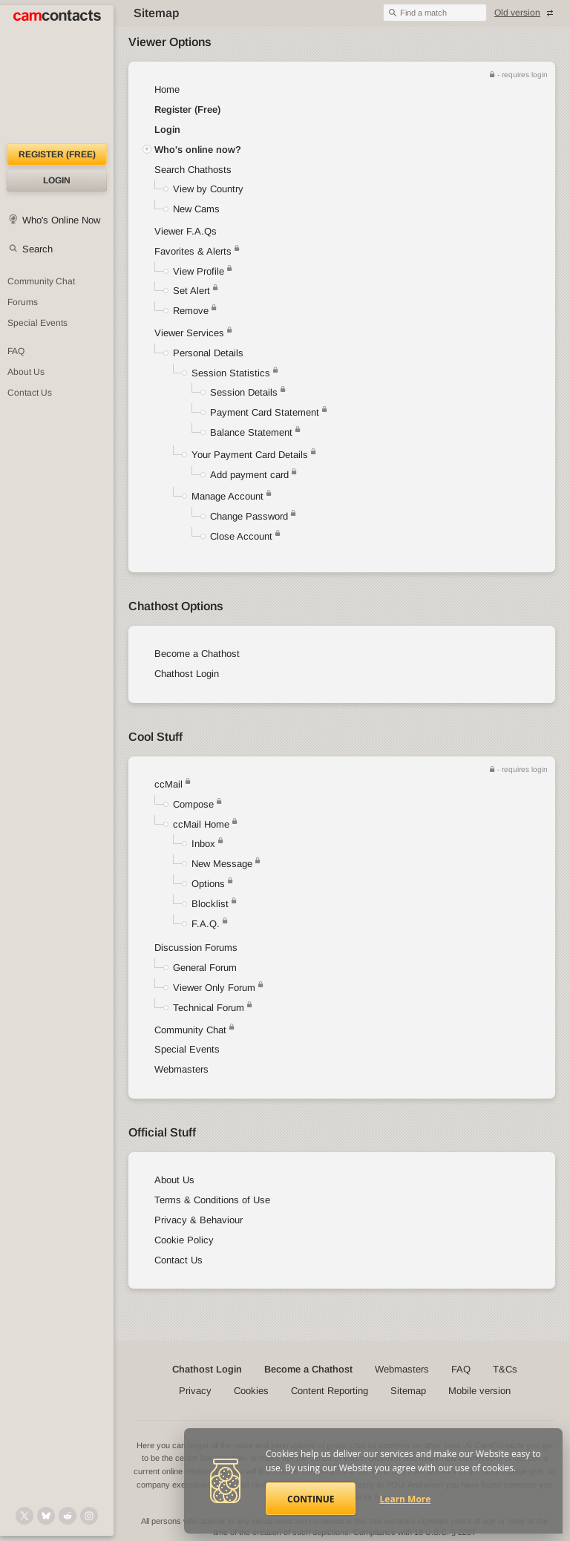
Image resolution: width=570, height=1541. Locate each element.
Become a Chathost (197, 653)
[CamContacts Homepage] (57, 74)
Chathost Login (186, 673)
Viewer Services (189, 332)
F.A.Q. (205, 923)
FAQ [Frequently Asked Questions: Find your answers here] (15, 351)
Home (167, 89)
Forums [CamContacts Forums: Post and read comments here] (22, 302)
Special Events (187, 1049)
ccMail (168, 784)
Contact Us (178, 1260)
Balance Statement (251, 432)
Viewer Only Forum (214, 987)
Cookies (251, 1390)
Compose (193, 804)
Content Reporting (329, 1390)
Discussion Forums (196, 947)
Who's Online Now (61, 220)
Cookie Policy (184, 1240)
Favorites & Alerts (197, 251)
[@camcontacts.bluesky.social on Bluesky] (46, 1516)
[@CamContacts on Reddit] (67, 1516)
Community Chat (41, 281)
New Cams (196, 209)
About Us (174, 1179)
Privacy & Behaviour (198, 1220)
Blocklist (210, 903)
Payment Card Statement (264, 412)
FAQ (461, 1369)
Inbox (203, 843)
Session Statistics (230, 373)
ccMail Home (201, 824)
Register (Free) (187, 109)
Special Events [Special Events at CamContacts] (37, 323)
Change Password (249, 516)
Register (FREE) (57, 154)
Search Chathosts (193, 169)
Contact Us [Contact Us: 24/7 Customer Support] (29, 392)
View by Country (208, 188)
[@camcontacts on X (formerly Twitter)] (24, 1516)
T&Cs (505, 1369)
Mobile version (479, 1390)
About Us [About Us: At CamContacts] (26, 372)
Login (57, 180)
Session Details (244, 392)
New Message (221, 863)
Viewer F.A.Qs (185, 231)
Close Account (241, 536)
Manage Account (227, 496)
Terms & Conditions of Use (212, 1199)
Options (208, 883)
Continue (310, 1499)
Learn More (405, 1499)
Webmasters (181, 1069)
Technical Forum (208, 1007)
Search (37, 249)
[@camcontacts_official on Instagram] (89, 1516)
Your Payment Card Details (249, 454)
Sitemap (408, 1390)
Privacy (195, 1390)
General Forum (205, 967)
